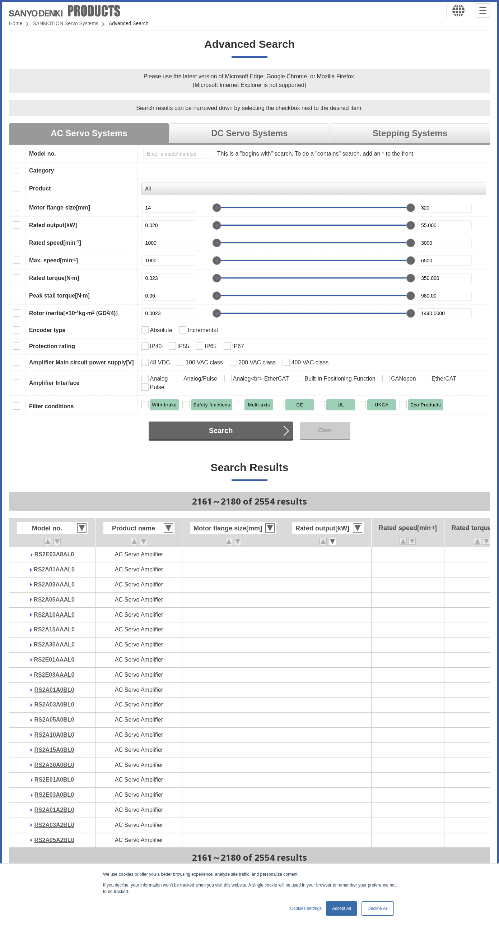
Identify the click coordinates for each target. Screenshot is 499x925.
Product (40, 188)
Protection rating (52, 346)
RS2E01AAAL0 (54, 660)
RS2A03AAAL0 (54, 584)
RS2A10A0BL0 (54, 735)
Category (41, 170)
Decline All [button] (378, 908)
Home (15, 23)
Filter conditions (51, 406)
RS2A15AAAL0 (54, 629)
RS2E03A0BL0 (54, 795)
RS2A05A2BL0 (54, 840)
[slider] (217, 207)
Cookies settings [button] (306, 908)
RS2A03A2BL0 (54, 825)
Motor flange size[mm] (59, 207)
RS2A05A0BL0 (54, 720)
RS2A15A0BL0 (54, 750)
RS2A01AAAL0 (54, 569)
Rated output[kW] (53, 225)
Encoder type (47, 330)
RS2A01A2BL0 (54, 810)
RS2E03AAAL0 (54, 675)
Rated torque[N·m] (54, 278)
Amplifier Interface (54, 383)
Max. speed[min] (53, 260)
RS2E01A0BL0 (54, 780)
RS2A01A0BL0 (54, 690)
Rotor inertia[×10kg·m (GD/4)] (73, 313)
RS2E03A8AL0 (54, 554)
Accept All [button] (341, 908)
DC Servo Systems (249, 133)
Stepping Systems (410, 133)
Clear (325, 430)
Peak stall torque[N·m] (59, 296)
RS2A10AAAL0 (54, 615)
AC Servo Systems (89, 133)
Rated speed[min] (55, 242)
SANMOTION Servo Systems (65, 23)
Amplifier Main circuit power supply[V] (81, 362)
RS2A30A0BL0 (54, 765)
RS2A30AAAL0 (54, 644)
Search (221, 430)
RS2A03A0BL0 (54, 704)
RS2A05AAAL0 (54, 600)
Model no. (42, 154)
